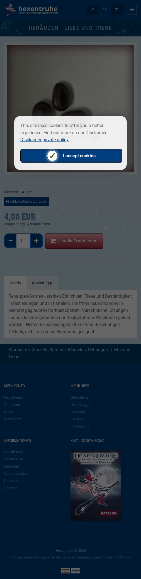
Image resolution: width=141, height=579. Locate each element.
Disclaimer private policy (44, 139)
